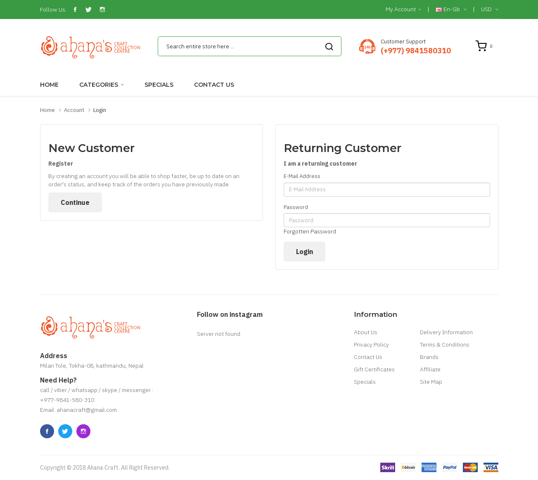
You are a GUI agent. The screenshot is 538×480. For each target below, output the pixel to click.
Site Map (431, 381)
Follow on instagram (230, 314)
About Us (365, 332)
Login (99, 110)
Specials (365, 381)
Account (74, 110)
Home (47, 110)
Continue (75, 202)
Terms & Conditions (444, 344)
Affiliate (430, 369)
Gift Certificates (374, 369)
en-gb (451, 9)
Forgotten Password (310, 231)
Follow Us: (53, 9)
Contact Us (368, 357)
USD (489, 9)
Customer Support (403, 41)
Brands (429, 357)
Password (296, 207)
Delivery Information (446, 332)
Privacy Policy (371, 344)
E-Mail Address (302, 176)
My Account (403, 9)
